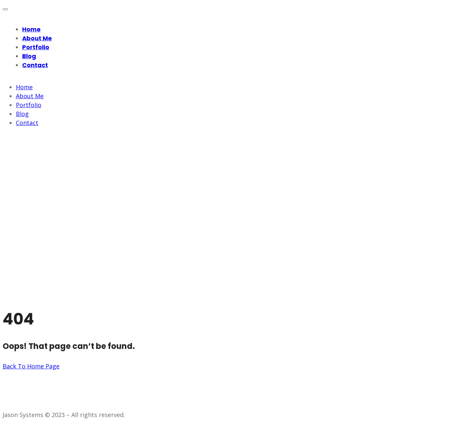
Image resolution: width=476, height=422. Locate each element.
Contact (35, 65)
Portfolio (35, 47)
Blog (29, 56)
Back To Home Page (31, 366)
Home (31, 29)
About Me (37, 38)
